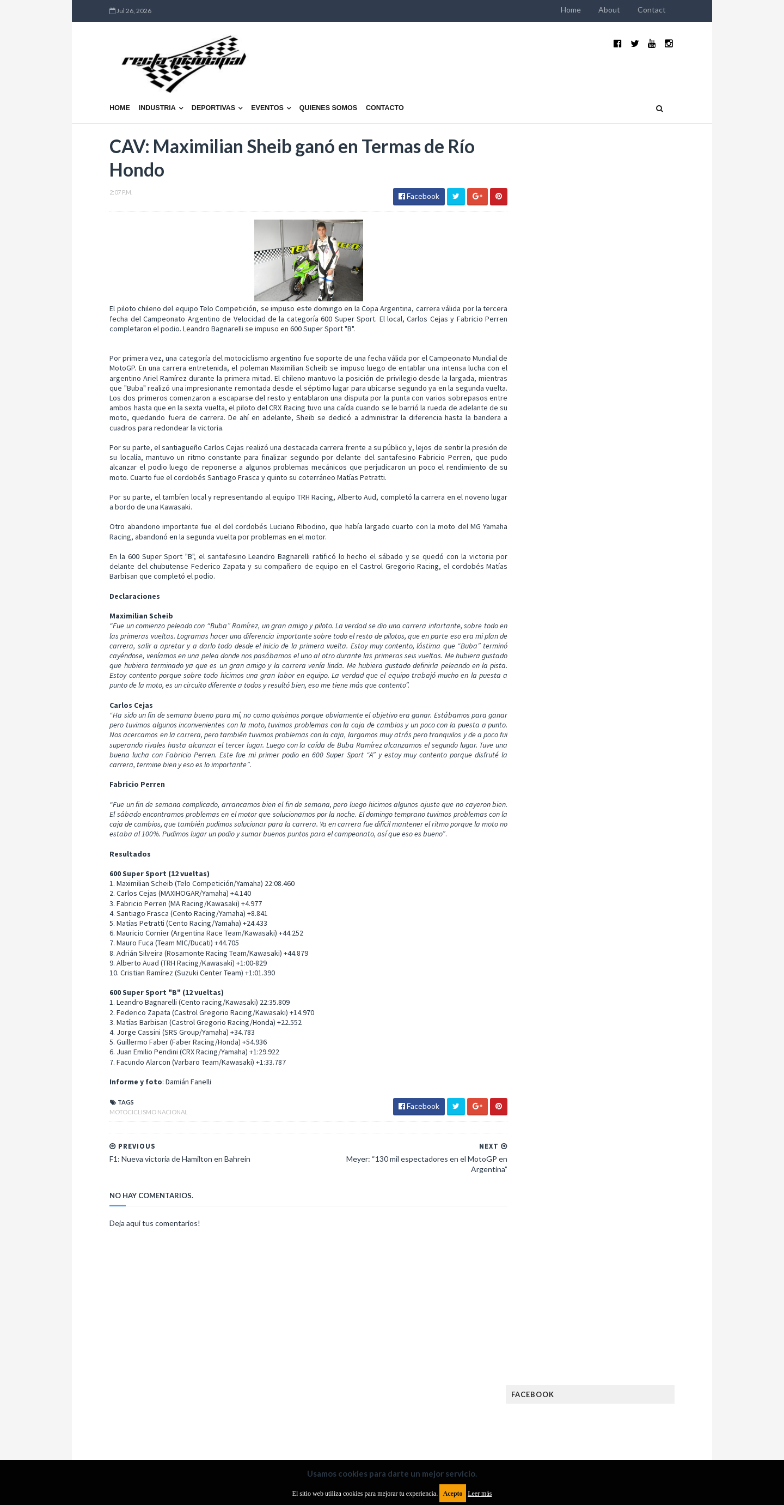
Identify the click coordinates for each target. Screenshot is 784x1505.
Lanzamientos (626, 849)
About (631, 9)
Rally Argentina (635, 919)
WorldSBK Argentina (633, 971)
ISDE (599, 831)
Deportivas (191, 91)
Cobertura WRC (601, 727)
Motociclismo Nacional (126, 1116)
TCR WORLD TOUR (638, 953)
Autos (643, 709)
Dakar (651, 727)
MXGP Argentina (561, 866)
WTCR (575, 971)
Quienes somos (305, 91)
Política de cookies (529, 1416)
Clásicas (548, 727)
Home (593, 9)
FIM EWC (640, 796)
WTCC (543, 971)
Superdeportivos (646, 936)
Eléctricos (552, 744)
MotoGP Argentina (566, 884)
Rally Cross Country (569, 936)
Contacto (363, 91)
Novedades (630, 901)
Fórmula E (646, 814)
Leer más (480, 1493)
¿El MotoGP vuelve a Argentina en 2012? (623, 527)
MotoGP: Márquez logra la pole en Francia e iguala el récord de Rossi (634, 587)
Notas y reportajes (566, 901)
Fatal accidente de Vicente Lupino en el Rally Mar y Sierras (635, 640)
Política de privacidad (328, 1416)
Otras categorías (564, 919)
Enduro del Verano (566, 762)
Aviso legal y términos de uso (136, 1416)
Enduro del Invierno (617, 744)
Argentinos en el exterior (577, 709)
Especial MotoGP (640, 762)
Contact (674, 9)
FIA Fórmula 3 (556, 796)
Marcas (613, 866)
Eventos (245, 91)
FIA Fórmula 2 (612, 779)
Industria (135, 91)
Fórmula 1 (600, 814)
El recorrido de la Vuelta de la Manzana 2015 (636, 473)
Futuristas (552, 814)
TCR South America (565, 953)
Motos (624, 884)
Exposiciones (555, 779)
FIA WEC (603, 796)
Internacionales (562, 849)
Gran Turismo (557, 831)
